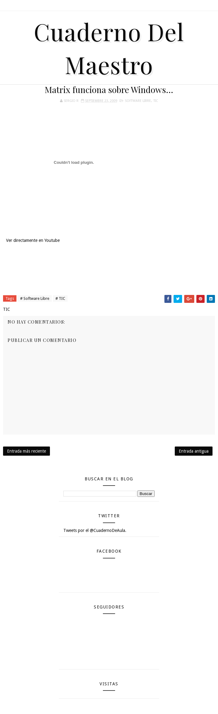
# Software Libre (34, 298)
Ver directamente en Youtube (33, 240)
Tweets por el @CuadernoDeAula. (94, 530)
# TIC (60, 298)
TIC (155, 101)
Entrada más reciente (26, 451)
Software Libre (138, 101)
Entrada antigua (194, 451)
